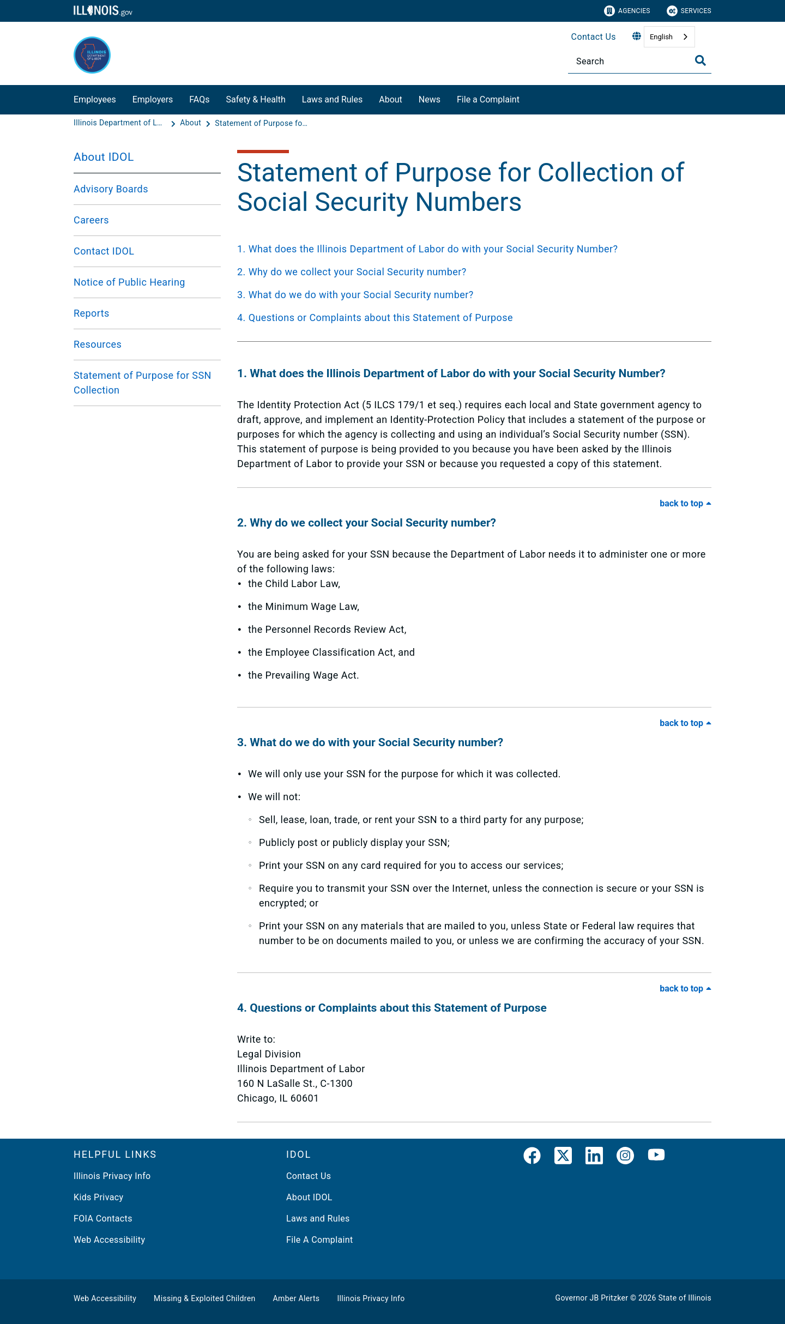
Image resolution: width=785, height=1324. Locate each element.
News (429, 99)
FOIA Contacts (103, 1218)
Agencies (627, 10)
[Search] (639, 61)
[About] (191, 123)
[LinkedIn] (594, 1158)
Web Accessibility (109, 1240)
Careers (91, 220)
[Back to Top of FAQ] (685, 503)
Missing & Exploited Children (204, 1298)
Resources (98, 344)
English (661, 37)
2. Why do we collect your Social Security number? (352, 271)
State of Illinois (684, 1297)
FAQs (199, 99)
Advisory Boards (111, 189)
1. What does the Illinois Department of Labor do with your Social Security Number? (427, 249)
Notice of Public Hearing (129, 282)
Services (689, 10)
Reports (92, 313)
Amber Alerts (296, 1298)
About (390, 99)
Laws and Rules (332, 99)
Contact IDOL (104, 251)
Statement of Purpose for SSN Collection (143, 383)
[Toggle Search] (700, 60)
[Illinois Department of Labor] (121, 123)
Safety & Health (255, 99)
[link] (532, 1158)
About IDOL (104, 157)
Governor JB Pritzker (592, 1297)
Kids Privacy (98, 1197)
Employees (95, 99)
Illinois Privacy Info (112, 1176)
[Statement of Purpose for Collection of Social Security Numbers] (261, 123)
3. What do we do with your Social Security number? (355, 294)
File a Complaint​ (488, 99)
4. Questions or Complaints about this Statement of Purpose (375, 317)
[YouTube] (656, 1158)
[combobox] (669, 36)
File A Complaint (319, 1240)
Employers (152, 99)
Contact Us (593, 37)
